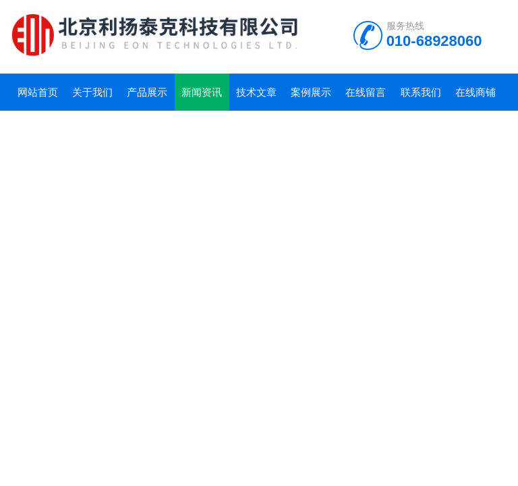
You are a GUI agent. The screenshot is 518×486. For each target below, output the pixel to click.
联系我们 (421, 92)
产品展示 (147, 92)
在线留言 (365, 92)
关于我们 (92, 92)
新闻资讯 (201, 92)
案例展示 (311, 92)
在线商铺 (475, 92)
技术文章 (256, 92)
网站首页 (38, 92)
